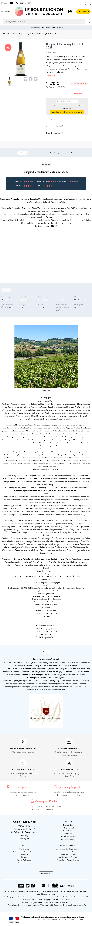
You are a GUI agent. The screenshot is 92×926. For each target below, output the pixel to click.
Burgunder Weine (49, 637)
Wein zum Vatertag (24, 862)
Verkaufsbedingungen (68, 836)
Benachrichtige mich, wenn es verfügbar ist (67, 112)
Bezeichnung (54, 152)
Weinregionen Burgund (68, 854)
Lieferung (67, 119)
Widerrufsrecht (67, 830)
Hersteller (70, 152)
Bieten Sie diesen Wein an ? (67, 133)
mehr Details (50, 75)
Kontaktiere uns (46, 873)
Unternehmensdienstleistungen (24, 851)
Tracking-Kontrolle (67, 828)
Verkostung (23, 152)
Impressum (68, 833)
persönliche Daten (67, 839)
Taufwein (24, 857)
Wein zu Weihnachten (24, 860)
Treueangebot (68, 825)
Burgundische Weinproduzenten (68, 860)
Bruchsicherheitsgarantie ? (67, 126)
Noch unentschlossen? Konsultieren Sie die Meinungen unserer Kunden (46, 808)
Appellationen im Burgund (67, 857)
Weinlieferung (24, 849)
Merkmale (38, 152)
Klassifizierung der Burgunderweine (67, 849)
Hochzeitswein (24, 854)
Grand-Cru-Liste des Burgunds (68, 851)
